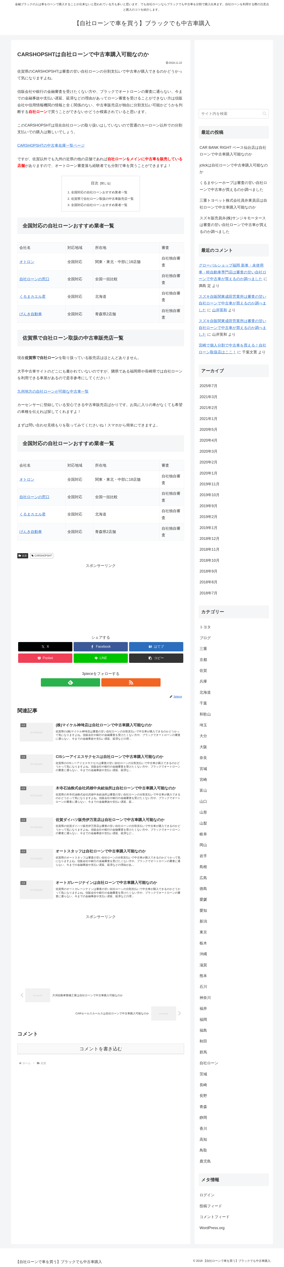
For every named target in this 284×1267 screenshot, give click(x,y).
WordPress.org (212, 1228)
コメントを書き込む (100, 1058)
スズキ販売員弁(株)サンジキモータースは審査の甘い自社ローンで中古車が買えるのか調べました (233, 225)
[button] (156, 659)
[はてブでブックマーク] (156, 648)
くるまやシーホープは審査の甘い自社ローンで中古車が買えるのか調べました (233, 186)
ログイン (207, 1195)
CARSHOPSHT (41, 556)
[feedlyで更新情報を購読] (96, 683)
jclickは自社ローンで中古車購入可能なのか (234, 168)
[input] (234, 113)
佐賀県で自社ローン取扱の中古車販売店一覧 (102, 199)
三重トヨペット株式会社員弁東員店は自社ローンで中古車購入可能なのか (233, 203)
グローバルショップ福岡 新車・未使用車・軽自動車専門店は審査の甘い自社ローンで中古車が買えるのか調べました (232, 272)
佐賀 (23, 556)
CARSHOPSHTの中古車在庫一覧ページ (51, 145)
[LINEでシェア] (101, 659)
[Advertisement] (100, 599)
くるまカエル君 (32, 298)
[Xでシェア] (45, 648)
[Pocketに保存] (45, 659)
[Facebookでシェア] (101, 648)
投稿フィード (211, 1206)
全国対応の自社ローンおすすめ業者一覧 (99, 192)
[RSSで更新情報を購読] (105, 683)
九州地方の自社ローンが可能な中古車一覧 (53, 393)
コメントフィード (215, 1217)
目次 (94, 183)
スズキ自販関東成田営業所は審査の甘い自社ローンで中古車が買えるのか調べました (232, 303)
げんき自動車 (30, 315)
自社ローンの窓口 (34, 280)
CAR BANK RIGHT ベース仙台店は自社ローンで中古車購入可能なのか (233, 150)
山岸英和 (219, 310)
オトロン (26, 263)
